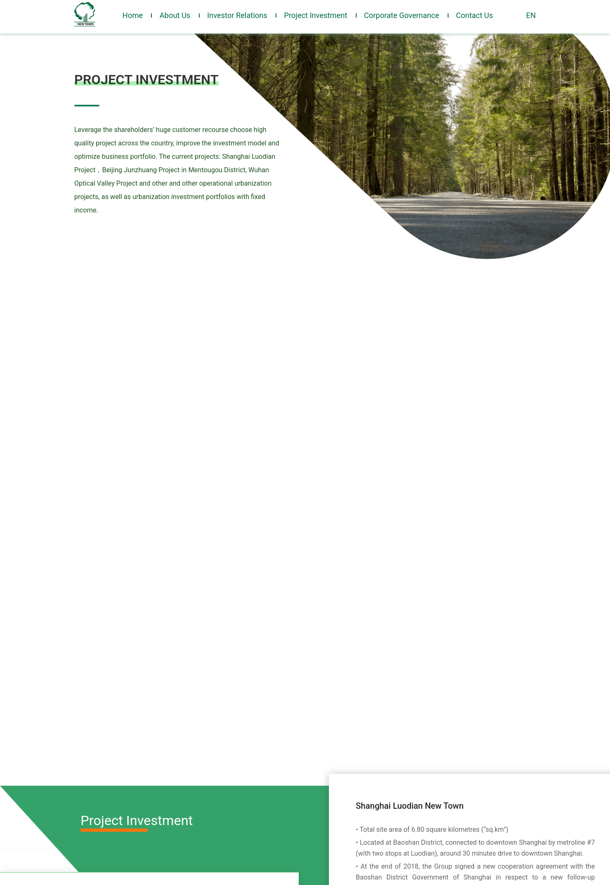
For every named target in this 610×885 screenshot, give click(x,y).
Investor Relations (237, 15)
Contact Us (474, 15)
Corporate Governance (401, 15)
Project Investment (315, 15)
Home (133, 15)
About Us (174, 15)
